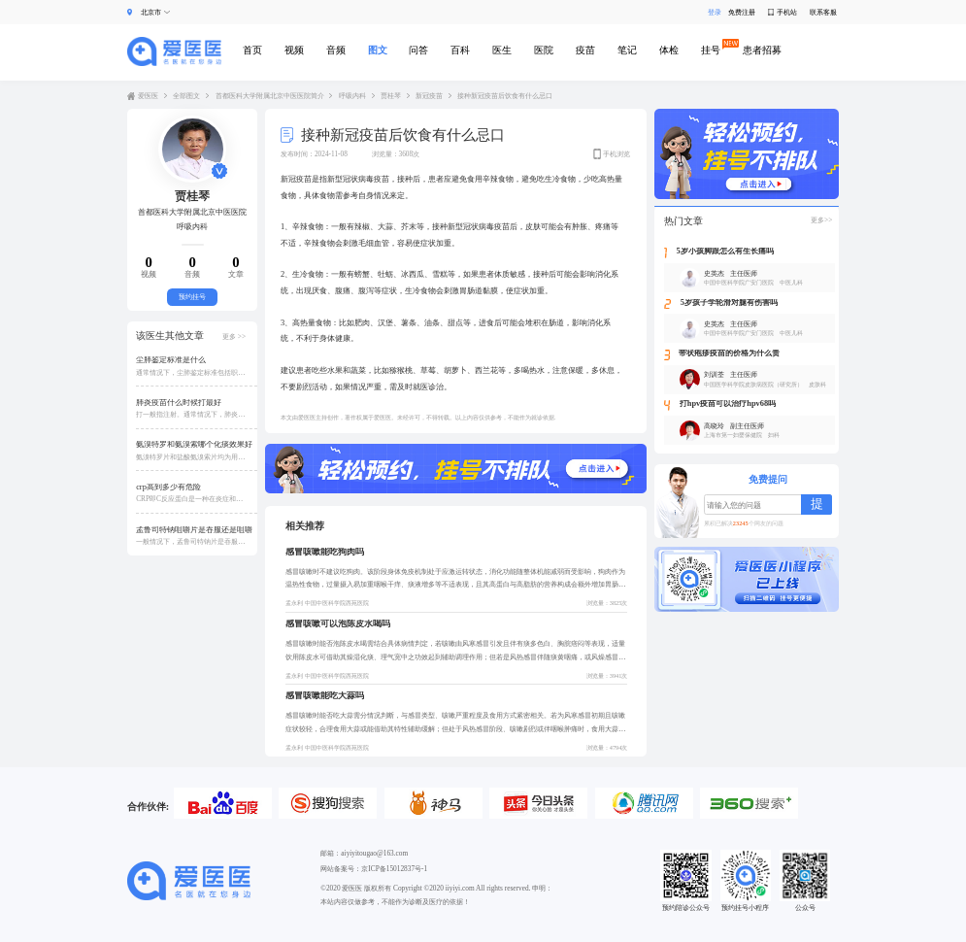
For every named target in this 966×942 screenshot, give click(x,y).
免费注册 (741, 12)
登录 (712, 12)
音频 (336, 50)
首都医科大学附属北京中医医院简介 (270, 95)
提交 (817, 505)
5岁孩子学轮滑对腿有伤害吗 (729, 303)
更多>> (821, 220)
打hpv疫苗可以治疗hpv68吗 (728, 404)
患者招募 (762, 50)
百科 (460, 50)
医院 (543, 50)
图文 (377, 50)
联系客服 (823, 12)
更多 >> (234, 336)
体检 (669, 50)
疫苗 (585, 50)
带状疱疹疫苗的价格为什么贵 (729, 353)
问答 (418, 50)
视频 (294, 50)
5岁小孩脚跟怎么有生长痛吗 (725, 251)
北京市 (151, 12)
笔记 (627, 50)
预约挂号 (192, 296)
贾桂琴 (391, 95)
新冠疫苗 (429, 95)
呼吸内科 (352, 95)
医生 (502, 50)
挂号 (710, 50)
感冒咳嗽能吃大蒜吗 (324, 695)
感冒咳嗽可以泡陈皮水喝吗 (337, 624)
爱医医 (148, 95)
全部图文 (186, 95)
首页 (252, 50)
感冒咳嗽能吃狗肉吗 (324, 552)
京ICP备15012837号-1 (394, 868)
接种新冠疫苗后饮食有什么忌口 (504, 95)
